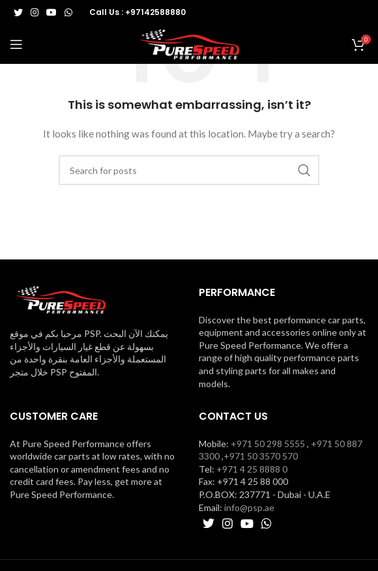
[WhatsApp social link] (68, 12)
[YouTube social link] (51, 12)
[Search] (189, 170)
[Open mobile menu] (16, 44)
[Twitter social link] (18, 12)
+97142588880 (155, 12)
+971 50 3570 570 (261, 455)
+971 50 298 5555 (268, 443)
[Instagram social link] (34, 12)
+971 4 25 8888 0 (251, 469)
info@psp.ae (249, 507)
